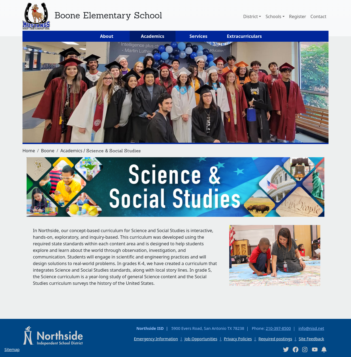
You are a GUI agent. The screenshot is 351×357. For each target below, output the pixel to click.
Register (297, 16)
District (250, 16)
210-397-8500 (278, 328)
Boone (47, 151)
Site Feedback (311, 338)
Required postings (275, 338)
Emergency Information (156, 338)
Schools (273, 16)
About (107, 36)
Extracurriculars (244, 36)
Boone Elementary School (108, 15)
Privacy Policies (238, 338)
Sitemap (11, 349)
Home (28, 151)
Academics (152, 36)
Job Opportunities (201, 338)
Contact (318, 16)
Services (198, 36)
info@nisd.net (311, 328)
